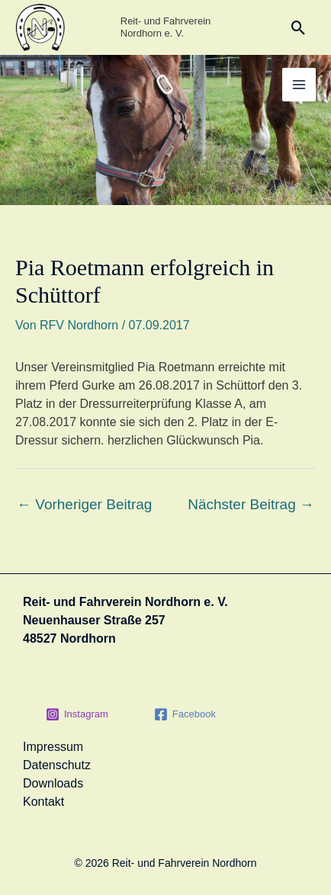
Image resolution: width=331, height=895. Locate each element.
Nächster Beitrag (251, 504)
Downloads (53, 783)
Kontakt (43, 801)
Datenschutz (57, 765)
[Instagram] (77, 714)
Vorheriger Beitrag (84, 504)
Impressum (53, 746)
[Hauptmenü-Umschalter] (299, 84)
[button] (298, 27)
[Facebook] (185, 714)
